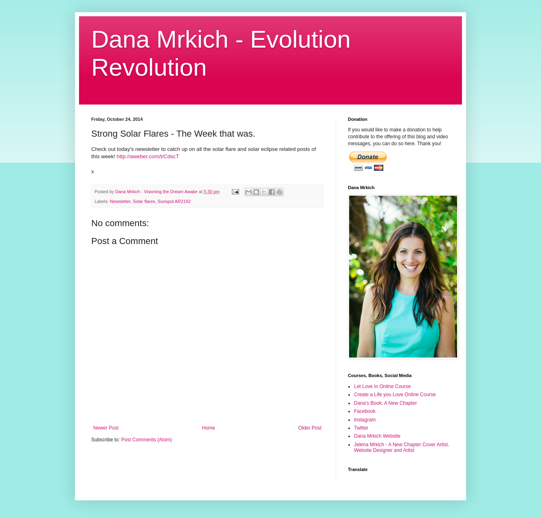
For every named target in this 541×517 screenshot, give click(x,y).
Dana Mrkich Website (377, 436)
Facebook (365, 411)
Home (208, 428)
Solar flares (144, 201)
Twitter (361, 428)
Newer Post (106, 428)
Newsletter (120, 201)
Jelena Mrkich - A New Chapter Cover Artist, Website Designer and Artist (401, 447)
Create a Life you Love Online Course (395, 394)
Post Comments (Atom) (146, 440)
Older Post (309, 428)
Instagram (365, 420)
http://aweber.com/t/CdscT (148, 156)
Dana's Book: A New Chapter (385, 403)
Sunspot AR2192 (174, 201)
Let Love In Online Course (382, 386)
